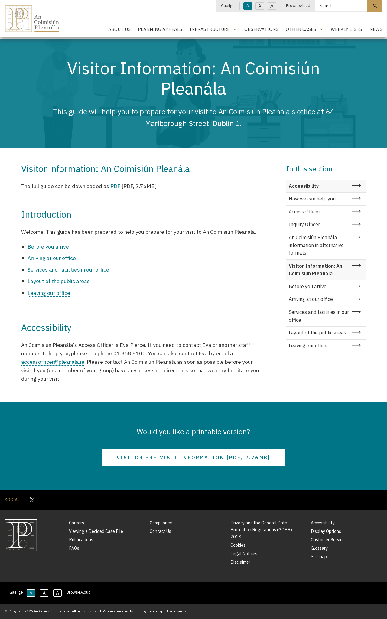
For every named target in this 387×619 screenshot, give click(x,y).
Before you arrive (48, 246)
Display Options (326, 531)
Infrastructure (210, 29)
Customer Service (328, 539)
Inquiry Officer (304, 224)
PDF (115, 186)
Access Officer (304, 212)
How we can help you (312, 199)
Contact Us (160, 531)
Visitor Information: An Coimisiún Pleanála (315, 270)
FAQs (74, 548)
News (375, 29)
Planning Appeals (160, 29)
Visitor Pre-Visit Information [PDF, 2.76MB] (194, 457)
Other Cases (301, 29)
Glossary (319, 548)
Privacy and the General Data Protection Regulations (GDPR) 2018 (261, 529)
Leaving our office (49, 292)
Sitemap (319, 556)
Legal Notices (243, 553)
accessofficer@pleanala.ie (52, 361)
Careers (76, 523)
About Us (119, 29)
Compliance (161, 523)
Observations (261, 29)
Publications (81, 539)
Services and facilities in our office (68, 269)
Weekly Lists (346, 29)
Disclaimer (240, 562)
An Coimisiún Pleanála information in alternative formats (316, 245)
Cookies (238, 545)
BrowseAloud (298, 5)
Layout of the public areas (59, 281)
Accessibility (304, 186)
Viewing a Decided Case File (96, 531)
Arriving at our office (52, 258)
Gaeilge (228, 5)
